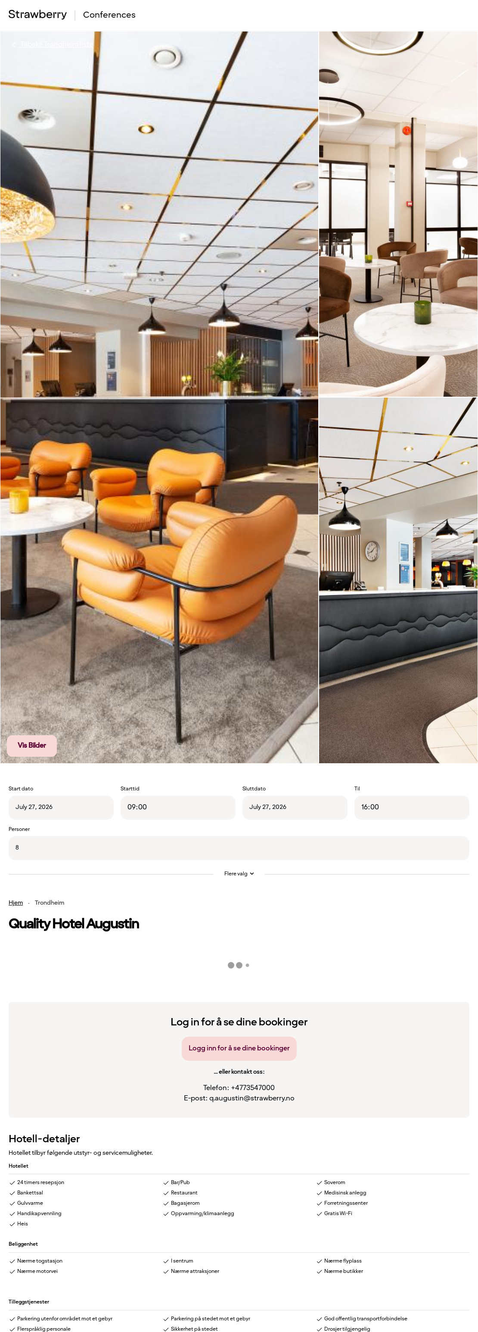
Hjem (16, 903)
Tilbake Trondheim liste (51, 45)
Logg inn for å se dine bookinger (239, 1048)
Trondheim (49, 903)
